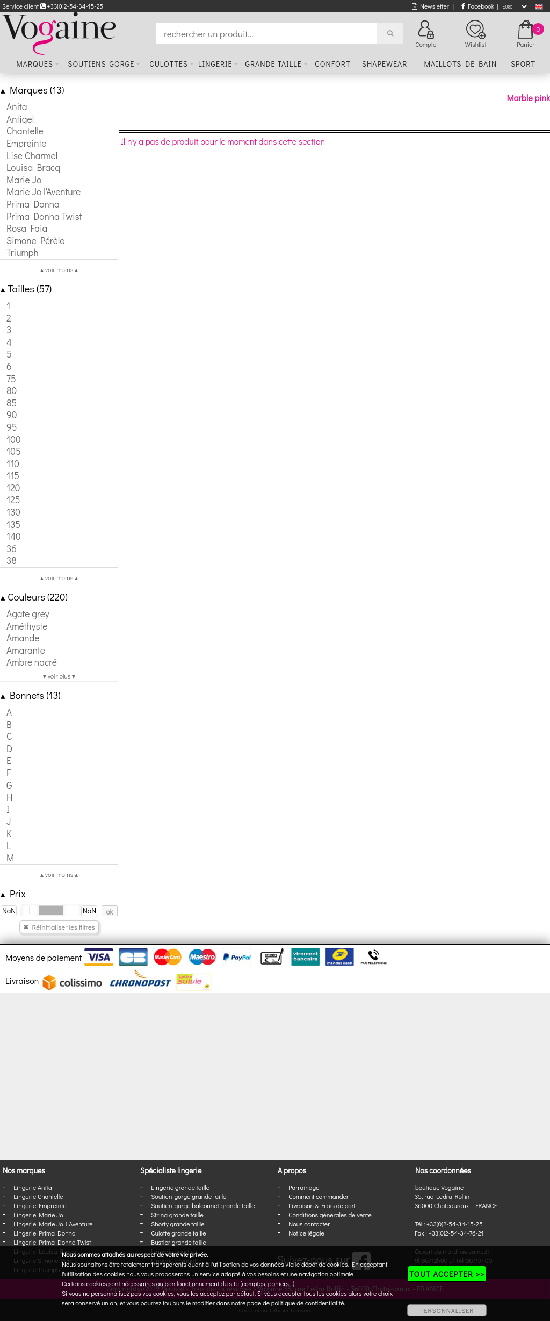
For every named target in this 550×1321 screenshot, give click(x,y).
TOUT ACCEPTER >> (446, 1273)
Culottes (168, 64)
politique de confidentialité (307, 1302)
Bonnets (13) (31, 695)
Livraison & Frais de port (322, 1205)
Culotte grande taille (178, 1233)
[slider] (30, 910)
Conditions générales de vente (329, 1214)
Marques (34, 64)
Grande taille (273, 64)
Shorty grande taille (177, 1223)
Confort (332, 64)
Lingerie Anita (32, 1187)
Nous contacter (309, 1223)
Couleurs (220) (34, 596)
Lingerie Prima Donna (44, 1233)
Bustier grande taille (178, 1242)
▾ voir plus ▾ (59, 676)
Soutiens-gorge (101, 64)
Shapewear (385, 64)
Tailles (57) (26, 288)
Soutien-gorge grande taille (188, 1196)
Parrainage (303, 1187)
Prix (13, 893)
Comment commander (318, 1196)
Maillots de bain (460, 64)
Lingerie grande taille (180, 1187)
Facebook (477, 6)
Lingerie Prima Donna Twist (52, 1242)
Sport (523, 64)
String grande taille (177, 1214)
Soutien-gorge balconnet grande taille (203, 1205)
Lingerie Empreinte (40, 1205)
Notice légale (306, 1233)
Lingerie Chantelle (38, 1196)
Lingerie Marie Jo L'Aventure (52, 1223)
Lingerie (215, 64)
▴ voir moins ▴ (59, 269)
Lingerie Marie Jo (38, 1214)
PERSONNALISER (447, 1310)
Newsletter (430, 6)
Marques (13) (32, 89)
